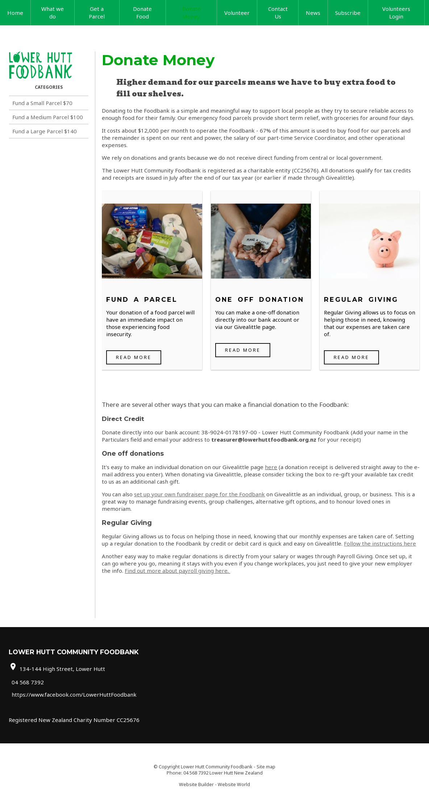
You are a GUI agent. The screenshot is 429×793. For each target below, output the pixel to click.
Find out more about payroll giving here (176, 570)
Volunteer (237, 12)
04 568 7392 (28, 681)
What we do (52, 12)
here (271, 467)
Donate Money (191, 12)
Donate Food (142, 12)
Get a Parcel (97, 12)
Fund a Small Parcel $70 (42, 103)
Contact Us (278, 12)
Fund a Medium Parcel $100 (47, 117)
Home (15, 12)
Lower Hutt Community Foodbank (217, 767)
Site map (266, 767)
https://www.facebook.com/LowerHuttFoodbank (74, 694)
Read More (133, 357)
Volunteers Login (396, 12)
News (313, 12)
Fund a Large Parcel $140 (44, 131)
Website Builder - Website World (214, 784)
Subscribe (348, 12)
